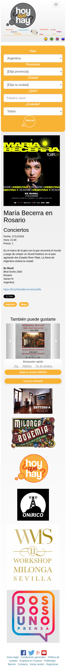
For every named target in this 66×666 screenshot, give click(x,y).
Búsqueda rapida (33, 361)
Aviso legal (12, 657)
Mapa (24, 304)
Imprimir (10, 304)
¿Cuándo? (33, 104)
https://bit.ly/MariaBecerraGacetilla (22, 289)
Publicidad (49, 660)
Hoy (16, 366)
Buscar (30, 120)
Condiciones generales (33, 657)
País (33, 51)
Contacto (23, 664)
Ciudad (33, 77)
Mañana (27, 366)
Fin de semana (44, 366)
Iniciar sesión (37, 664)
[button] (10, 341)
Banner (12, 664)
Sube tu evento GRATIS (33, 372)
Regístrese (52, 664)
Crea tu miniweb (32, 381)
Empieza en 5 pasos (31, 660)
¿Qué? (33, 91)
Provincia (33, 64)
